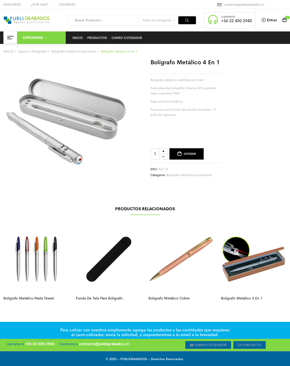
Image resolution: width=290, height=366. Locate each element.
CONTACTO (66, 4)
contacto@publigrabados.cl (244, 4)
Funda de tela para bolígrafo (99, 298)
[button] (208, 345)
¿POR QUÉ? (39, 4)
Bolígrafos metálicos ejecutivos (73, 51)
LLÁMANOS (228, 16)
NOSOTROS (12, 4)
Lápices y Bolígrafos (32, 51)
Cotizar (190, 154)
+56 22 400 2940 (236, 20)
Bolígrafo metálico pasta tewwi (28, 298)
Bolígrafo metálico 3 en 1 (241, 298)
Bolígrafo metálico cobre (169, 298)
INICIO (8, 51)
